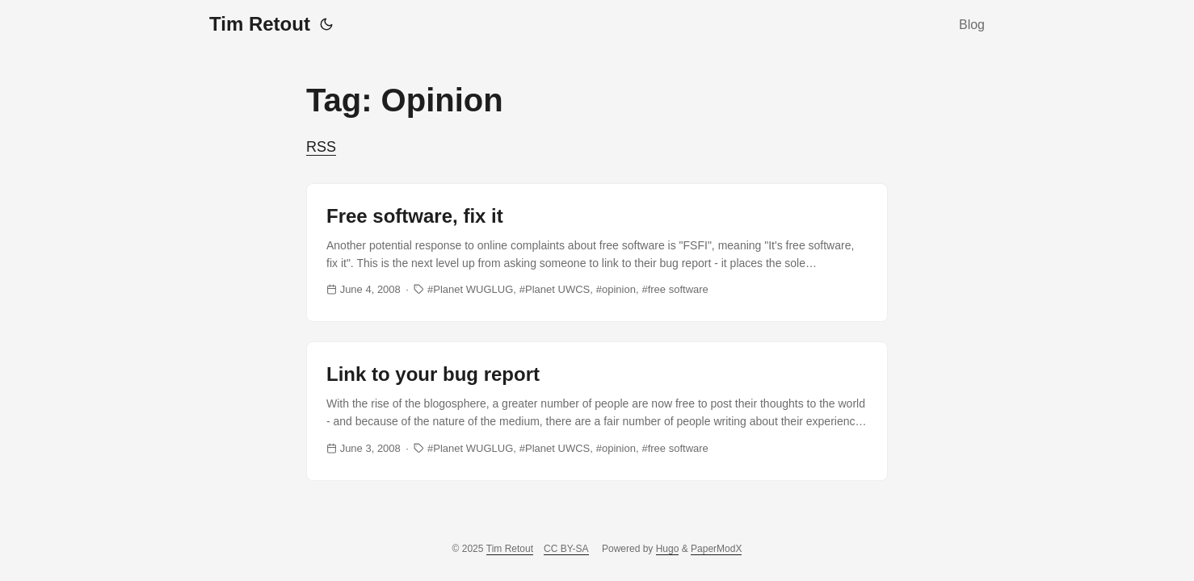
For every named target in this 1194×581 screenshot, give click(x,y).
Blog (972, 24)
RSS (321, 147)
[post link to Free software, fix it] (597, 252)
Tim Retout (259, 24)
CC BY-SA (566, 548)
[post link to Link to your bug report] (597, 410)
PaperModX (716, 548)
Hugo (667, 548)
